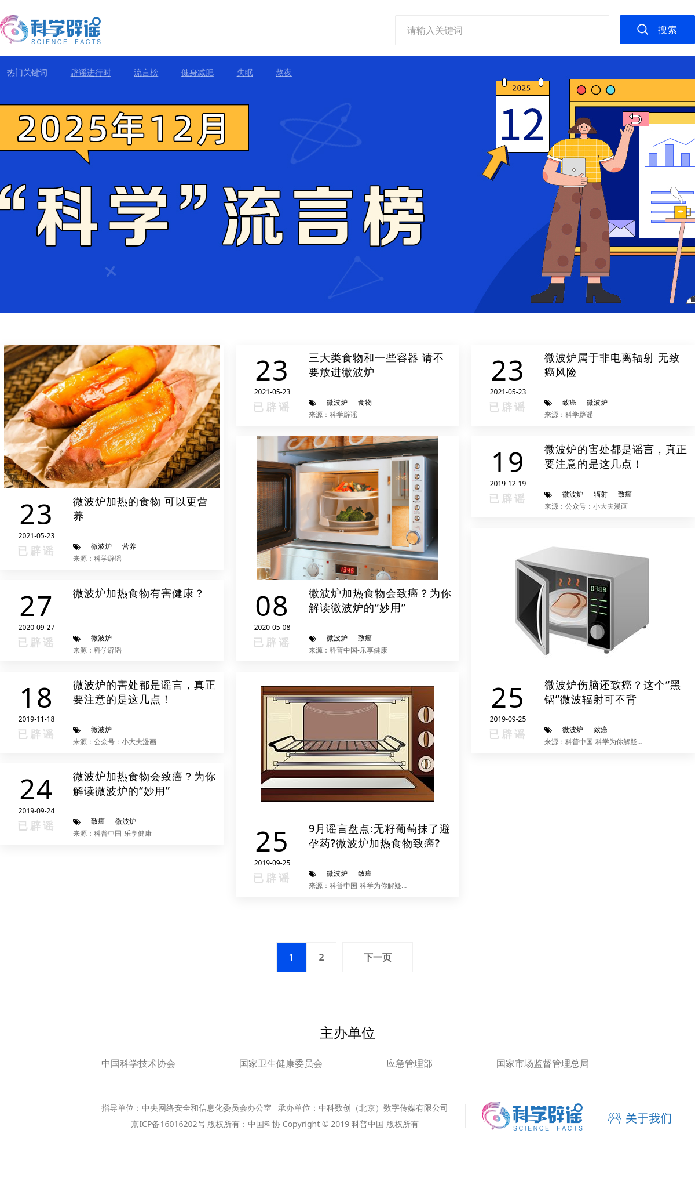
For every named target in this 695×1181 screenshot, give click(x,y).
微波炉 (101, 546)
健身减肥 (197, 72)
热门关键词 (27, 72)
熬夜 (284, 72)
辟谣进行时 (91, 72)
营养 (129, 546)
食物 (365, 402)
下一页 (378, 957)
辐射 (601, 494)
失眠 (245, 72)
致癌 (569, 402)
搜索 (668, 29)
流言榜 (146, 72)
